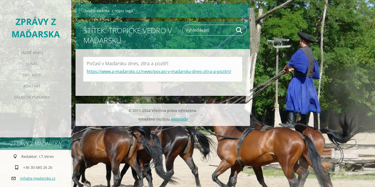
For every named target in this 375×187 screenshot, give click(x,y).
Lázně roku (32, 52)
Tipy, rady (31, 74)
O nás (32, 63)
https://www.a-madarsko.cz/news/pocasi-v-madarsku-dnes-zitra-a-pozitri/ (159, 71)
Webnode (179, 119)
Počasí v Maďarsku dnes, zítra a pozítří (127, 63)
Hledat (239, 30)
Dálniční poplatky (32, 97)
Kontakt (31, 86)
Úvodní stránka (96, 10)
